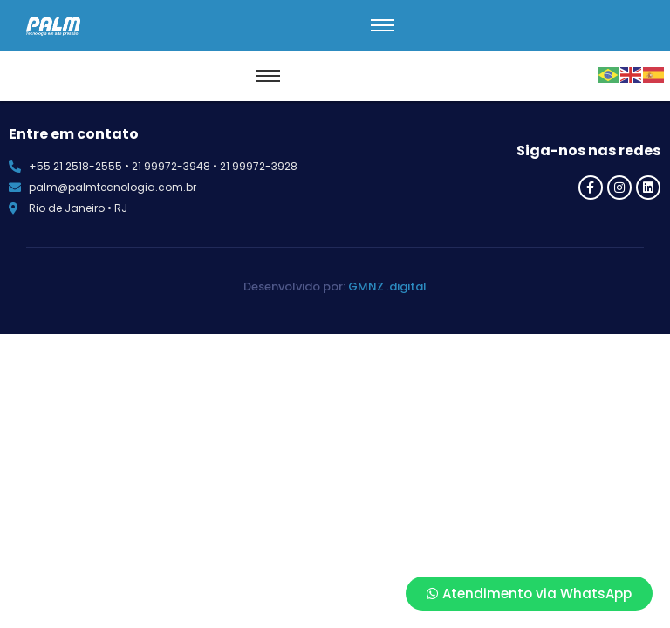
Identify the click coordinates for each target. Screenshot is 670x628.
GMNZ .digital (387, 286)
